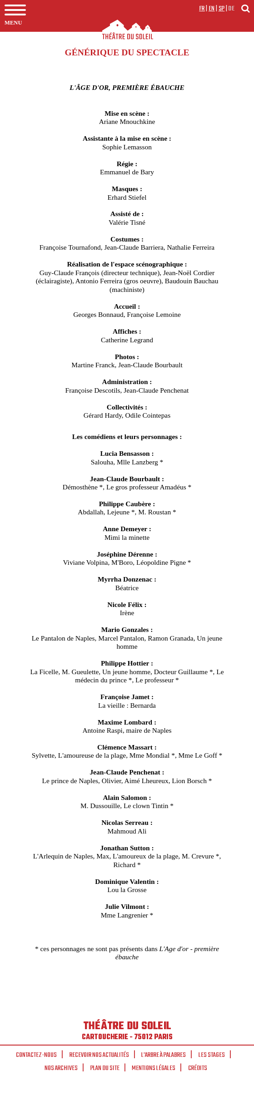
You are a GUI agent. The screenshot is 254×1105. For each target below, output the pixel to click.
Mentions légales (153, 1068)
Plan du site (105, 1068)
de (231, 8)
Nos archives (61, 1068)
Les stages (212, 1055)
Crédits (197, 1068)
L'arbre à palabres (163, 1055)
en (212, 8)
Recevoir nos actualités (99, 1055)
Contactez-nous (36, 1055)
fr (202, 8)
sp (222, 8)
